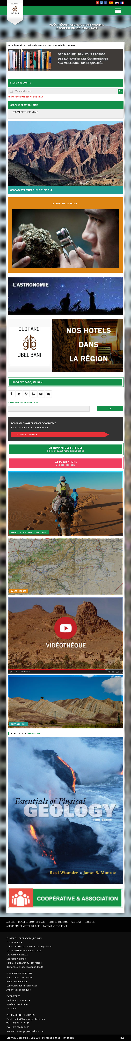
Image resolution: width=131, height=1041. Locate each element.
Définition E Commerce (18, 1000)
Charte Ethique (14, 942)
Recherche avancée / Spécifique (25, 96)
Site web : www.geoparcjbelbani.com (25, 1031)
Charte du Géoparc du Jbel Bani (24, 938)
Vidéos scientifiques (16, 981)
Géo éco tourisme (58, 922)
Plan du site (68, 1037)
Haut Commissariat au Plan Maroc (23, 962)
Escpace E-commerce (27, 434)
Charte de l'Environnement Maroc (23, 950)
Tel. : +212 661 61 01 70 (17, 1023)
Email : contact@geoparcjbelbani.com (25, 1019)
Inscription (11, 1008)
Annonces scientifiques (18, 989)
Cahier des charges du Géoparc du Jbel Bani (29, 946)
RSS (122, 1037)
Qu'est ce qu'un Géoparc (31, 922)
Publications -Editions (19, 973)
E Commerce (13, 996)
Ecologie (90, 922)
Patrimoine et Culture (55, 926)
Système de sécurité (17, 1004)
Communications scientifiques (22, 985)
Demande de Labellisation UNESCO (24, 966)
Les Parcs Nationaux (17, 954)
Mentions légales (51, 1037)
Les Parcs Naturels (16, 958)
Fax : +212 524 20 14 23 (17, 1027)
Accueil (27, 45)
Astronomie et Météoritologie (23, 926)
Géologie (76, 922)
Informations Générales (20, 1014)
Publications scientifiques (19, 977)
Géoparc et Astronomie (45, 45)
